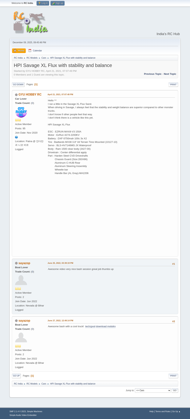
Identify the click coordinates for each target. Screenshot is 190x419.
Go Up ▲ (176, 411)
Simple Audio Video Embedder (23, 415)
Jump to (130, 390)
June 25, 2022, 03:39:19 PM (60, 263)
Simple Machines (34, 411)
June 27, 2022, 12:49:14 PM (60, 320)
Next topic (170, 74)
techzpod (90, 326)
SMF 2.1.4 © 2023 (17, 411)
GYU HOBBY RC (30, 94)
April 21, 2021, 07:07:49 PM (60, 94)
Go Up (16, 376)
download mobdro (106, 326)
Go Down (18, 84)
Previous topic (153, 74)
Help (151, 411)
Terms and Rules (162, 411)
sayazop (24, 263)
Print (173, 84)
